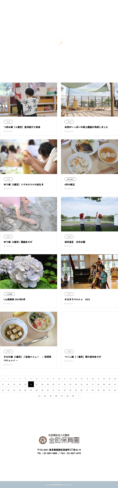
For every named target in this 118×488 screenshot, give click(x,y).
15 (87, 378)
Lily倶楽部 (9, 294)
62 (115, 390)
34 (76, 384)
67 (62, 396)
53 (64, 390)
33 (70, 384)
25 (25, 384)
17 (98, 378)
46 (25, 390)
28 (42, 384)
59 (98, 390)
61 (109, 390)
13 (76, 378)
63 (39, 396)
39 (104, 384)
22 (8, 384)
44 (14, 390)
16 (93, 378)
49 (42, 390)
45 (20, 390)
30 (53, 384)
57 (87, 390)
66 (56, 396)
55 (76, 390)
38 (98, 384)
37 (93, 384)
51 (53, 390)
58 (93, 390)
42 (3, 390)
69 (73, 396)
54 (70, 390)
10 (59, 378)
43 (8, 390)
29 (48, 384)
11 (64, 378)
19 (109, 378)
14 (81, 378)
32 (64, 384)
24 (20, 384)
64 (45, 396)
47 (31, 390)
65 (51, 396)
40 (109, 384)
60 (104, 390)
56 (81, 390)
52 (59, 390)
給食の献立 (70, 179)
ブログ (8, 122)
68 (67, 396)
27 (36, 384)
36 (87, 384)
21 (3, 384)
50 (48, 390)
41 (115, 384)
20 (115, 378)
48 (37, 390)
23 (14, 384)
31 (59, 384)
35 (81, 384)
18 (104, 378)
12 (70, 378)
